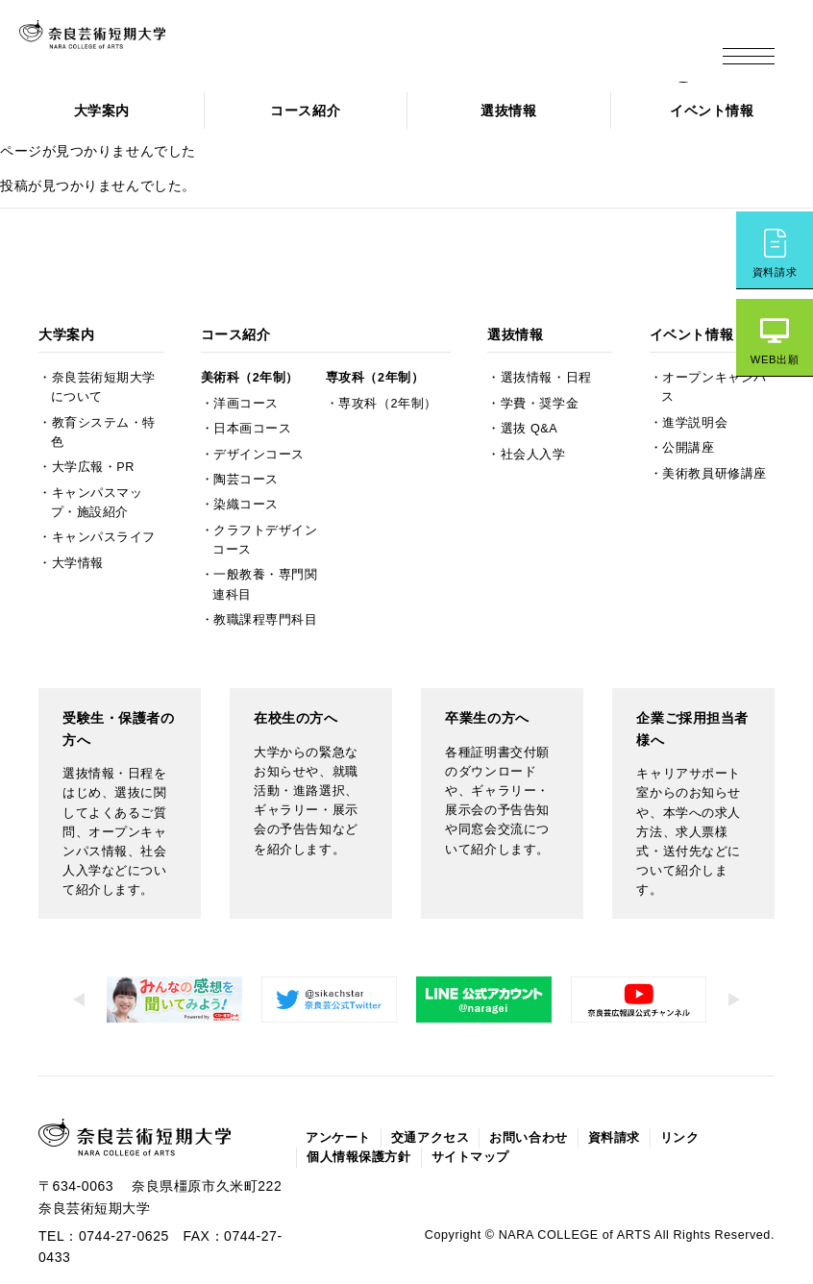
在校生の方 (369, 51)
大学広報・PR (93, 419)
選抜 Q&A (529, 379)
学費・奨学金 (540, 354)
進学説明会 (694, 374)
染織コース (246, 456)
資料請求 (774, 272)
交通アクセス (430, 1090)
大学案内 (102, 110)
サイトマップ (470, 1109)
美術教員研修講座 (714, 425)
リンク (680, 1090)
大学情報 (78, 514)
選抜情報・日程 (546, 329)
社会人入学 (533, 405)
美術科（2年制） (250, 329)
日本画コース (252, 379)
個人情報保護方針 (358, 1109)
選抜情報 (508, 110)
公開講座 (688, 400)
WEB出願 (775, 359)
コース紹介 (305, 110)
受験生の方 (284, 51)
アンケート (338, 1090)
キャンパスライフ (104, 489)
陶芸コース (246, 430)
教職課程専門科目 (265, 571)
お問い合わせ (528, 1090)
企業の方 (533, 51)
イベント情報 (711, 110)
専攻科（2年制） (375, 329)
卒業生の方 (454, 51)
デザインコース (259, 405)
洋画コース (246, 354)
